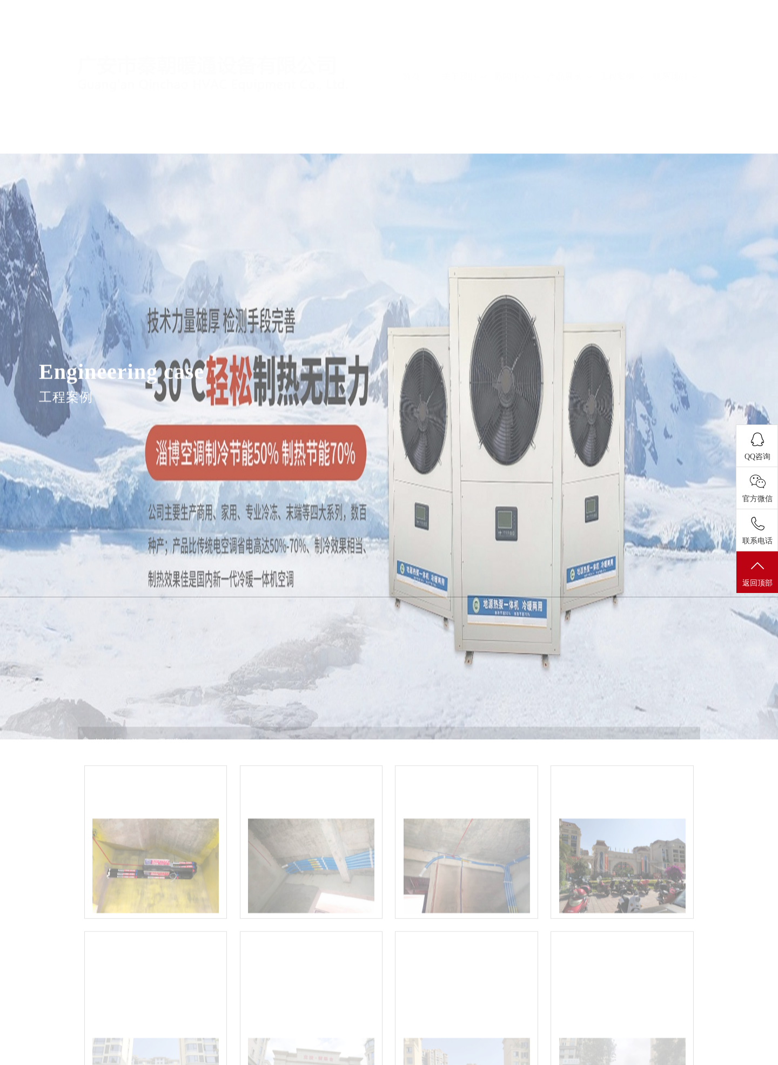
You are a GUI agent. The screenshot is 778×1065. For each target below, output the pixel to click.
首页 (411, 45)
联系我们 (675, 45)
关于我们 (464, 45)
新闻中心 (516, 45)
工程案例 (622, 45)
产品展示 (569, 45)
